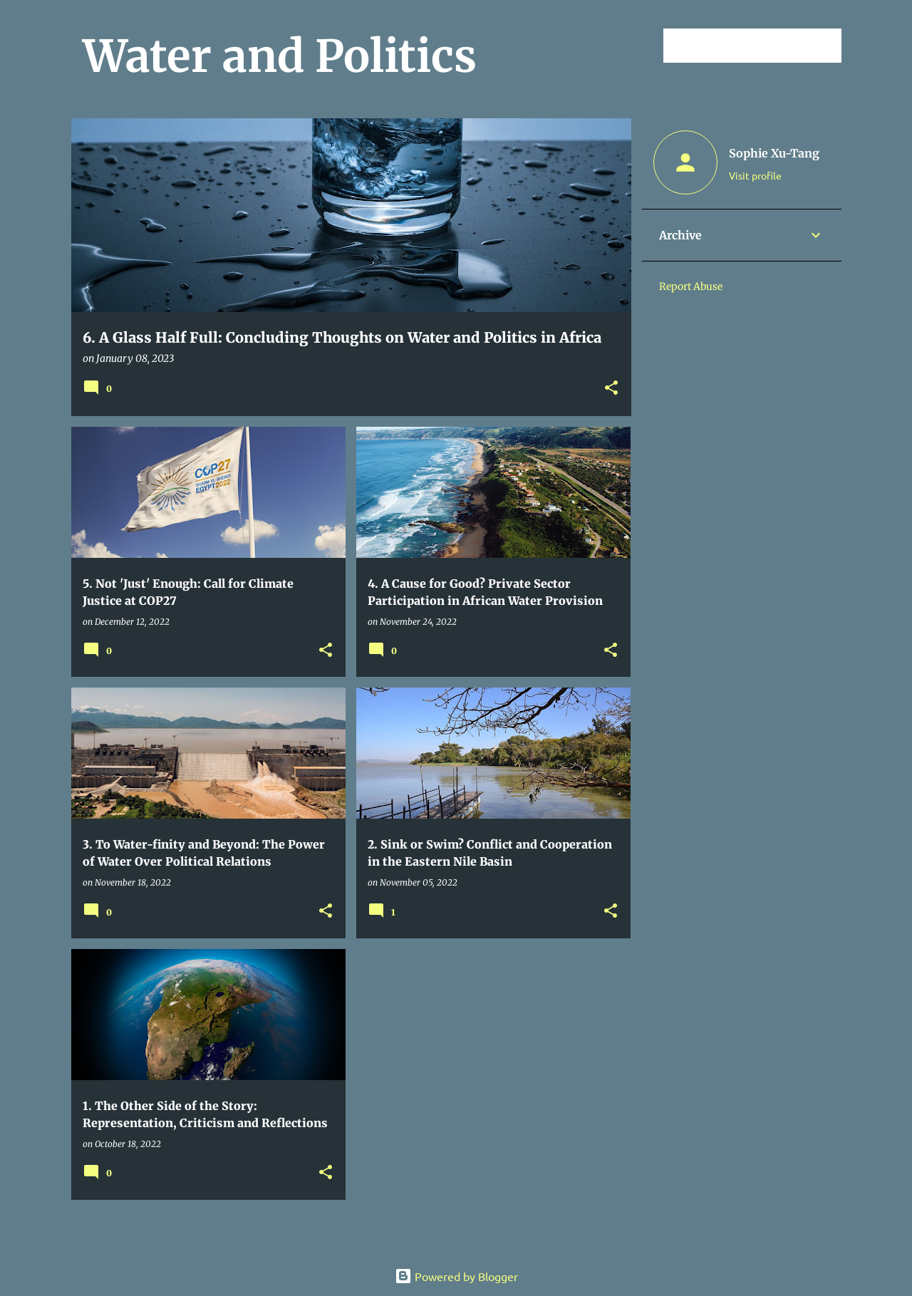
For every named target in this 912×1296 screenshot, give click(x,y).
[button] (611, 388)
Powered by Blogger (456, 1276)
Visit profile (755, 175)
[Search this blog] (766, 45)
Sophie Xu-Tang (774, 153)
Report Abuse (690, 286)
